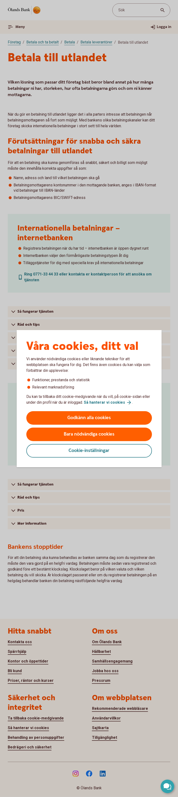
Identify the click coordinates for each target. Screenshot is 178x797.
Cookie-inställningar (89, 451)
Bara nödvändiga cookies (89, 434)
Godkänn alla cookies (89, 418)
